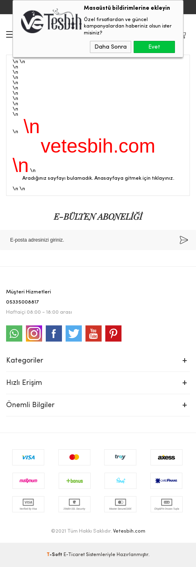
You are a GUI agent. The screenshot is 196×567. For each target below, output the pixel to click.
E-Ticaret (74, 554)
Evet (154, 47)
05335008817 (22, 302)
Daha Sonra (110, 47)
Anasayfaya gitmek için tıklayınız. (134, 178)
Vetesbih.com (129, 531)
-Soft (55, 554)
